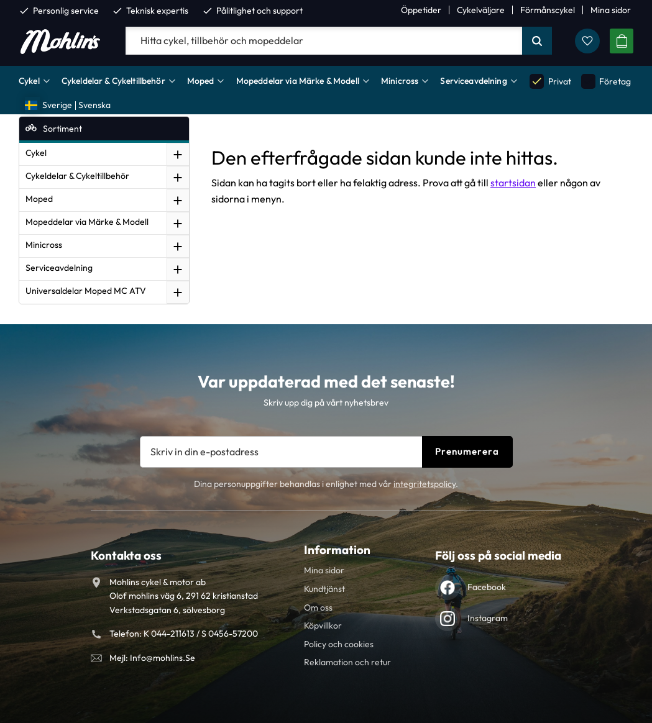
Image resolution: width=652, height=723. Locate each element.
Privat (550, 81)
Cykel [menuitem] (29, 80)
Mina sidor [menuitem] (610, 10)
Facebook (486, 587)
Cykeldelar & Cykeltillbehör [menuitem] (113, 80)
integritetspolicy (424, 483)
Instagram (487, 618)
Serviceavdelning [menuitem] (473, 80)
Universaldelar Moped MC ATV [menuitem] (85, 290)
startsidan (513, 182)
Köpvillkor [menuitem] (323, 625)
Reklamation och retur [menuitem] (347, 662)
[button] (587, 41)
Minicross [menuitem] (399, 80)
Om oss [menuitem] (318, 607)
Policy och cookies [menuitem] (339, 644)
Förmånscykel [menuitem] (547, 10)
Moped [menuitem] (200, 80)
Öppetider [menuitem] (421, 10)
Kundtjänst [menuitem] (324, 588)
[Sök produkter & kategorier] (324, 41)
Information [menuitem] (337, 549)
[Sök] (537, 41)
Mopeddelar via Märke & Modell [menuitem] (297, 80)
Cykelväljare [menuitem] (481, 10)
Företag (606, 81)
